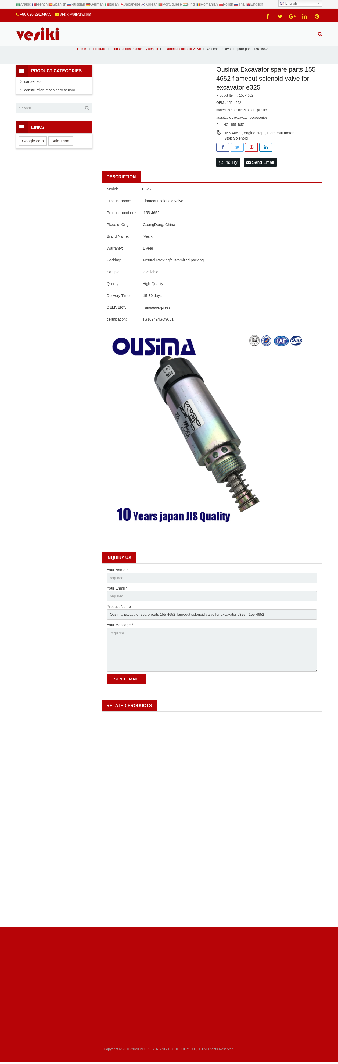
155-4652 (232, 139)
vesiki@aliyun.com (75, 14)
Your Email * (117, 595)
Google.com (33, 146)
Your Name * (117, 576)
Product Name (119, 613)
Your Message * (120, 632)
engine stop (253, 139)
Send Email (260, 168)
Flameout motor (280, 139)
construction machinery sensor (49, 96)
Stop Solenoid (236, 144)
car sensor (33, 87)
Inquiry (228, 168)
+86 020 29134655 (35, 14)
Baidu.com (60, 146)
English (288, 3)
